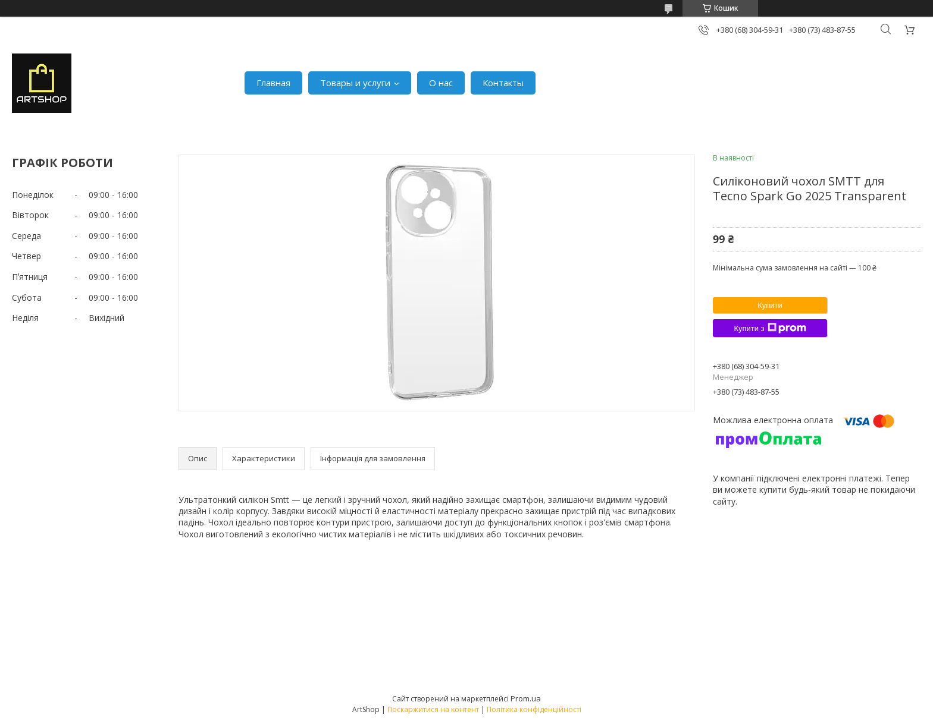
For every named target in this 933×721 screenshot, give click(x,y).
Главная (273, 83)
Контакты (503, 83)
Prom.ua (526, 698)
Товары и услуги (355, 83)
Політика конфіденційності (534, 709)
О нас (441, 83)
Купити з (770, 328)
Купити (769, 305)
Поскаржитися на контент (433, 709)
